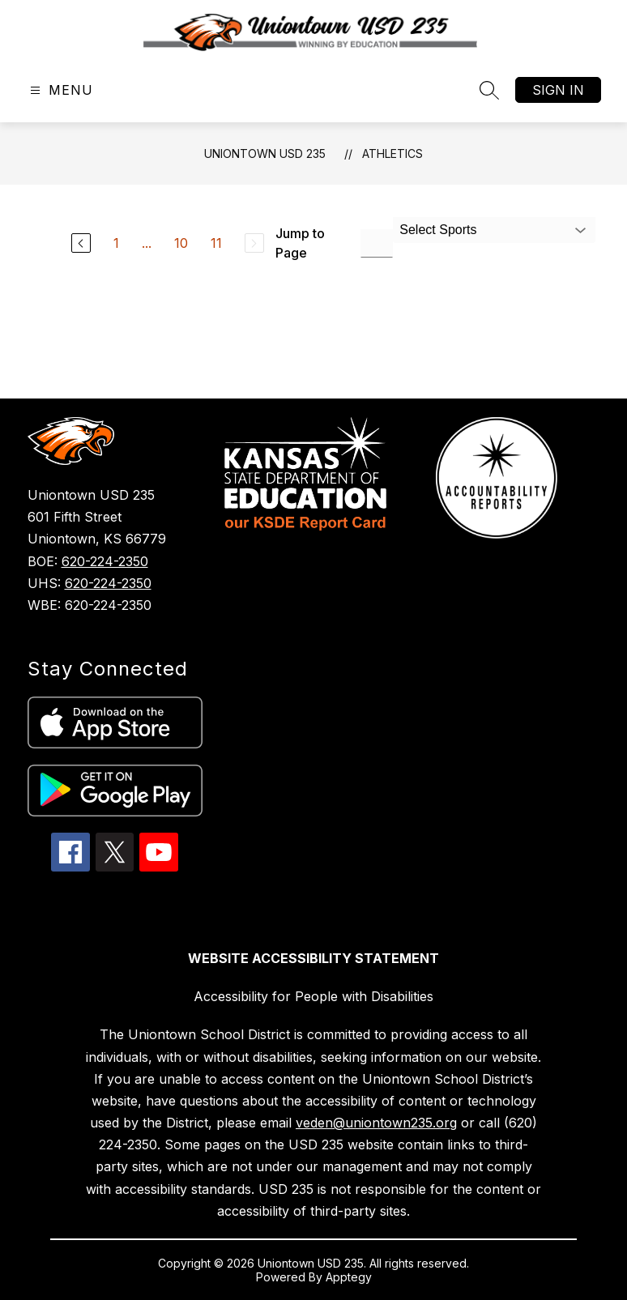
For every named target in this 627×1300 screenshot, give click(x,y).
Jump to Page (300, 243)
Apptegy (349, 1277)
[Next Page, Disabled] (254, 243)
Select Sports (437, 230)
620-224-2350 (105, 561)
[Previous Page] (81, 243)
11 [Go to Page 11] (216, 243)
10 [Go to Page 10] (181, 243)
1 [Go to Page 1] (116, 243)
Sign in (558, 90)
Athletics (392, 153)
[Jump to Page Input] (376, 243)
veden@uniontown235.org (376, 1123)
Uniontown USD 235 (265, 153)
